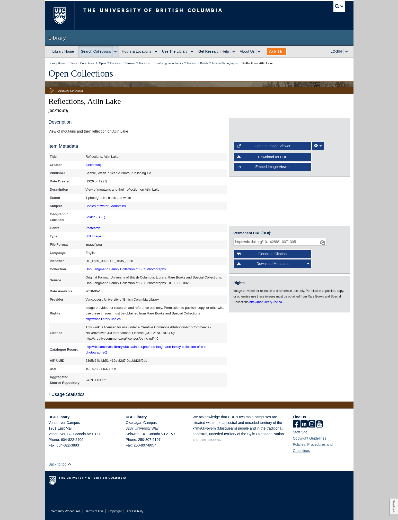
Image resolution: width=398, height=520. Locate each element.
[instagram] (311, 424)
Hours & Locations (136, 51)
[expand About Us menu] (259, 51)
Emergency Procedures (65, 511)
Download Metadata (273, 264)
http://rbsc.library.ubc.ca (103, 319)
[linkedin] (304, 424)
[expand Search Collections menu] (115, 51)
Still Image (93, 236)
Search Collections (96, 51)
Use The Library (175, 51)
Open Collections (81, 73)
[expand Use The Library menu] (192, 51)
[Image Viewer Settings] (318, 146)
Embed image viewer (263, 167)
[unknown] (93, 165)
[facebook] (296, 424)
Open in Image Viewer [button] (263, 146)
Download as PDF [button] (262, 157)
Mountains (118, 206)
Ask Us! (277, 51)
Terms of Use (94, 511)
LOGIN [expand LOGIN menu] (336, 51)
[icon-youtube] (319, 424)
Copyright (115, 511)
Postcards (92, 228)
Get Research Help (213, 51)
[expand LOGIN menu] (346, 51)
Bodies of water (97, 206)
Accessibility (135, 511)
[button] (69, 464)
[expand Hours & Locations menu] (156, 51)
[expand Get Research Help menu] (234, 51)
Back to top (60, 464)
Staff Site (300, 432)
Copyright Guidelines (309, 438)
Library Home (63, 51)
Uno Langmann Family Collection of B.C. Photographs (125, 269)
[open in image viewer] (261, 126)
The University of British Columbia (59, 15)
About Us (247, 51)
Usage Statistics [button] (67, 394)
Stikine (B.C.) (95, 217)
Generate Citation (262, 254)
